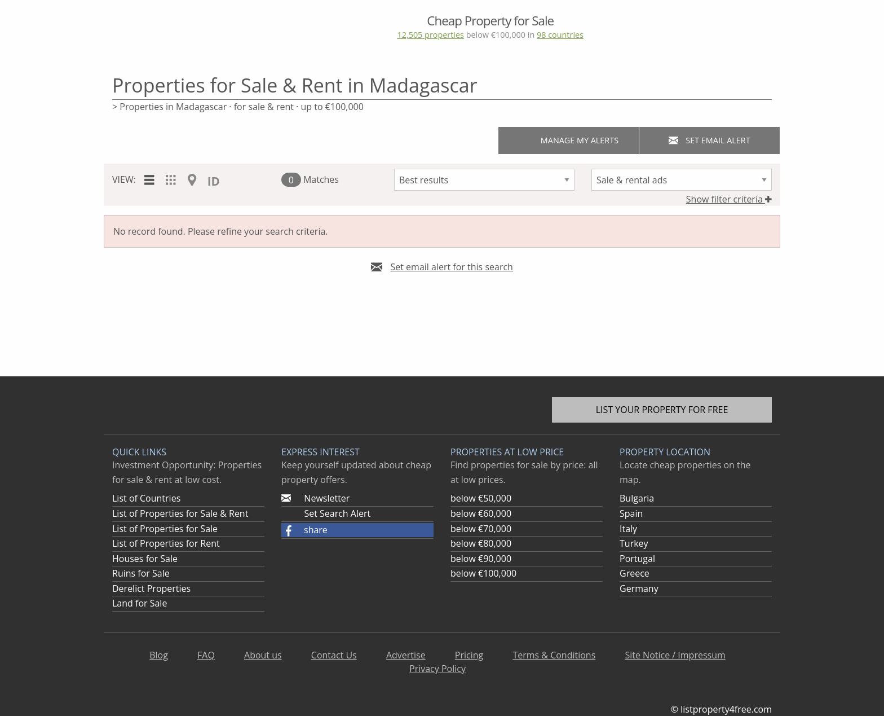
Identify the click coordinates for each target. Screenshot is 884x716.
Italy (628, 528)
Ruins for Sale (141, 573)
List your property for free (662, 409)
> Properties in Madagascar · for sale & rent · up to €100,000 (238, 106)
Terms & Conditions (553, 655)
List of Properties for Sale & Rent (180, 513)
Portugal (637, 558)
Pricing (469, 655)
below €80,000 (480, 543)
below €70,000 (480, 528)
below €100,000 (483, 573)
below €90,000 (480, 558)
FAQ (206, 655)
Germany (639, 588)
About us (263, 655)
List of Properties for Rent (166, 543)
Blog (158, 655)
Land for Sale (139, 603)
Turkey (634, 543)
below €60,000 (480, 513)
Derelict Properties (151, 588)
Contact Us (334, 655)
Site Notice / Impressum (675, 655)
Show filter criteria (729, 199)
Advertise (406, 655)
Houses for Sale (145, 558)
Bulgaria (637, 498)
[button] (357, 530)
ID (213, 181)
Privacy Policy (437, 668)
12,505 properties (430, 34)
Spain (631, 513)
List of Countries (146, 498)
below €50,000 (480, 498)
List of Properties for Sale (165, 528)
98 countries (560, 34)
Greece (634, 573)
